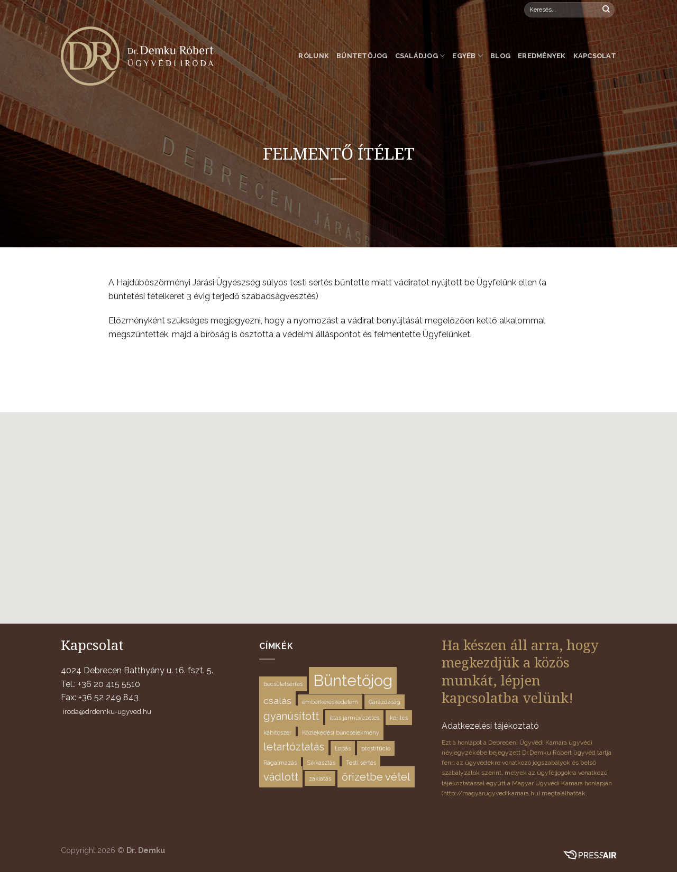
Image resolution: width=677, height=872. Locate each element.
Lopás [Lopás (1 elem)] (343, 748)
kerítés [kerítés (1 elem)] (399, 718)
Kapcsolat (594, 56)
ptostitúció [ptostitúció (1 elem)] (375, 748)
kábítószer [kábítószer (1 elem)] (277, 732)
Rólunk (313, 56)
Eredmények (542, 56)
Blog (500, 56)
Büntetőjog (362, 56)
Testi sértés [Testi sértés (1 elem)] (361, 762)
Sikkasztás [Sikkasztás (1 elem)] (321, 762)
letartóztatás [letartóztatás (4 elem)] (293, 746)
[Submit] (606, 10)
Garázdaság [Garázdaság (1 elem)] (384, 702)
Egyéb (467, 56)
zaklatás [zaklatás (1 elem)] (320, 778)
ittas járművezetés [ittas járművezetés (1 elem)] (354, 718)
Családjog (420, 56)
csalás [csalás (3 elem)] (277, 700)
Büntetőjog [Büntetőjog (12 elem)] (352, 680)
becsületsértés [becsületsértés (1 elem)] (283, 684)
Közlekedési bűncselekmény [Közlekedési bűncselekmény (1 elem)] (340, 732)
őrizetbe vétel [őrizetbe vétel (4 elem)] (376, 777)
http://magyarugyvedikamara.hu (490, 793)
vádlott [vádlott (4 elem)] (280, 777)
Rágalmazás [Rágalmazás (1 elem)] (280, 762)
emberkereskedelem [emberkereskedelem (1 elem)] (330, 702)
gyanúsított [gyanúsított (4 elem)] (291, 716)
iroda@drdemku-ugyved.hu (107, 712)
